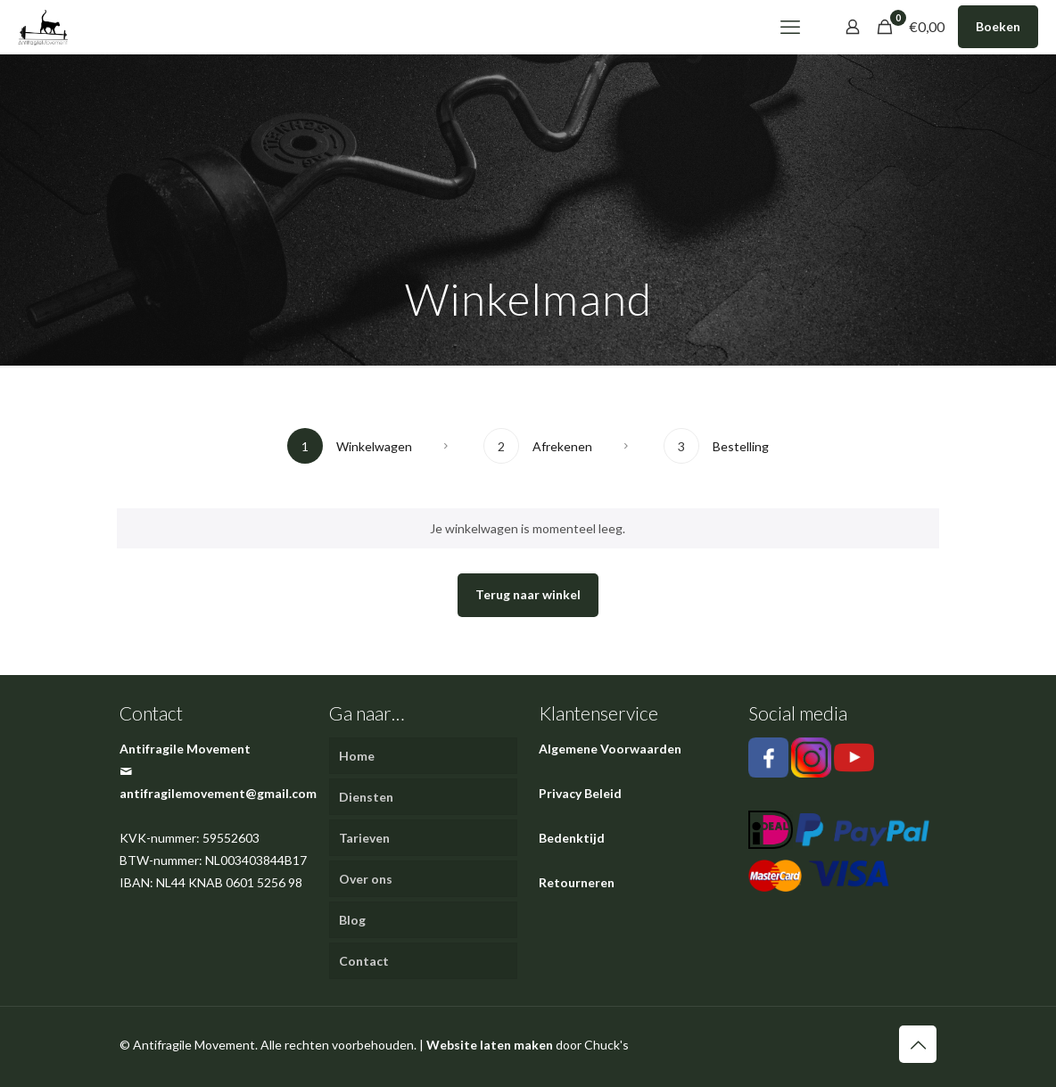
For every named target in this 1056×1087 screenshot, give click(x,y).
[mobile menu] (790, 27)
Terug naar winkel (528, 594)
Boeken (998, 26)
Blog (352, 919)
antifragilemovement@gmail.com (218, 793)
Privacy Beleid (580, 793)
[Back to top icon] (917, 1044)
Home (357, 755)
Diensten (366, 796)
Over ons (365, 878)
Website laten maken (489, 1044)
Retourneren (577, 882)
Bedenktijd (572, 837)
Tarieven (364, 837)
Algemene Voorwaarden (610, 748)
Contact (364, 960)
